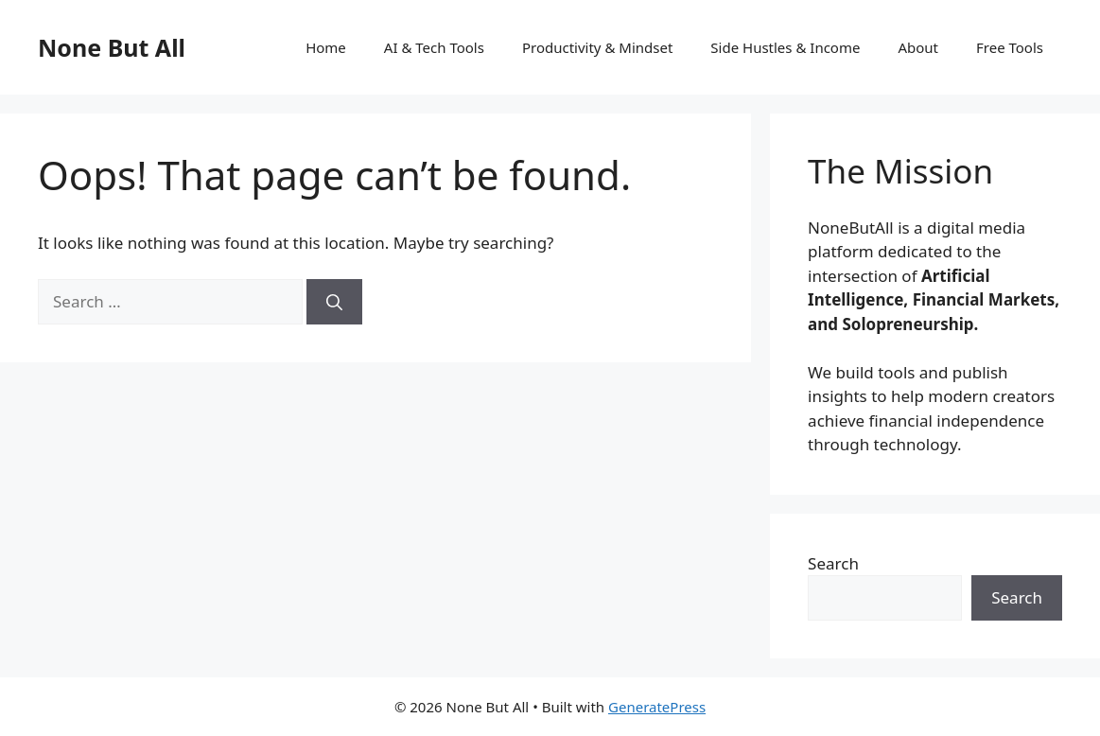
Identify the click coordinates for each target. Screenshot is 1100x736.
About (918, 47)
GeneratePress (657, 706)
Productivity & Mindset (597, 47)
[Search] (334, 301)
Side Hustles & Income (785, 47)
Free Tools (1009, 47)
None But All (111, 47)
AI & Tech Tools (434, 47)
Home (326, 47)
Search (833, 563)
